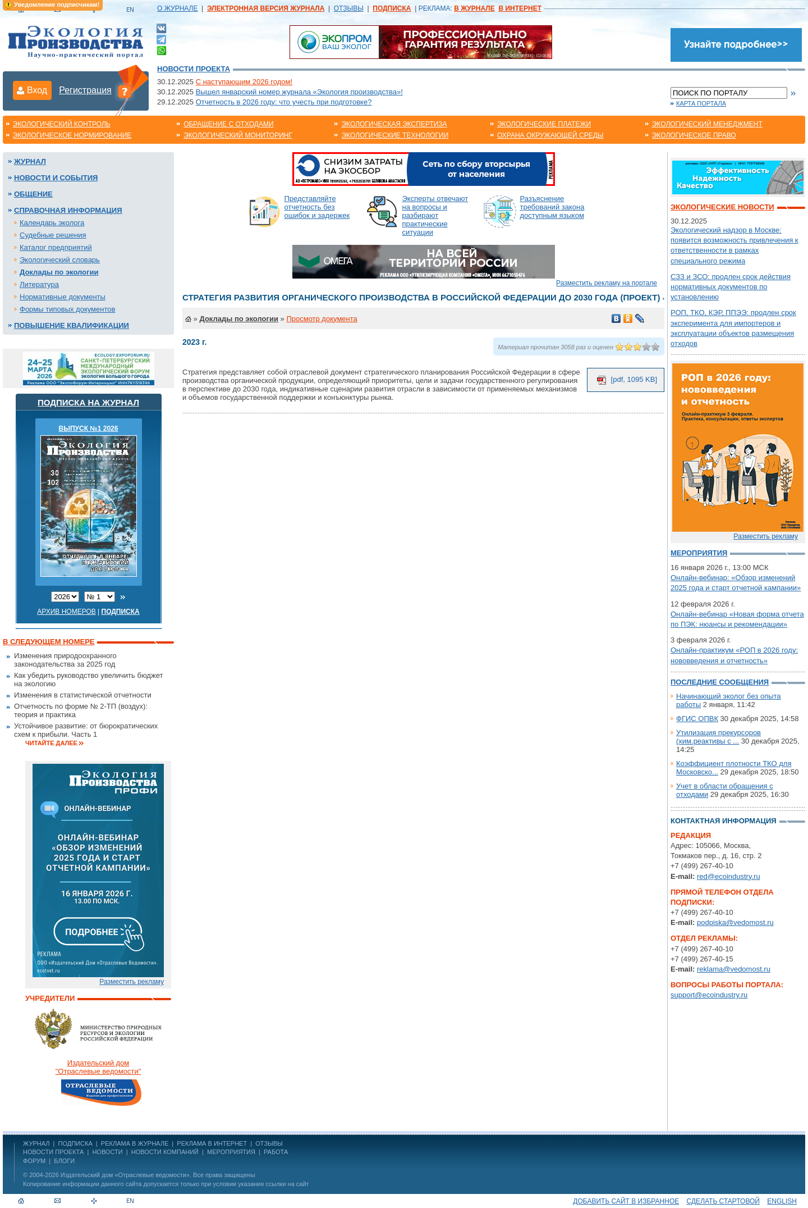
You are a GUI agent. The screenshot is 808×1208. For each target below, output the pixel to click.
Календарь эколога (52, 222)
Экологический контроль (62, 124)
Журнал (30, 161)
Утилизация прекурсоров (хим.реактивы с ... (718, 736)
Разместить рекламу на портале (606, 283)
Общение (33, 194)
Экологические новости (722, 207)
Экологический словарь (60, 260)
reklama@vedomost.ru (733, 969)
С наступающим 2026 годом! (244, 82)
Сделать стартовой (723, 1201)
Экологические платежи (544, 124)
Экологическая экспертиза (394, 124)
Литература (39, 284)
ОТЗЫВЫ (349, 8)
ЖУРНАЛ (36, 1143)
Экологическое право (694, 135)
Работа (276, 1151)
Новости (107, 1151)
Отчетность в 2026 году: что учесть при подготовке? (284, 102)
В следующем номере (48, 641)
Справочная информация (68, 210)
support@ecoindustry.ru (709, 995)
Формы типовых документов (67, 309)
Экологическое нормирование (72, 135)
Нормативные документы (62, 297)
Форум (34, 1160)
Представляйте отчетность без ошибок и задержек (317, 207)
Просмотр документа (321, 318)
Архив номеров (66, 612)
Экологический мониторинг (237, 135)
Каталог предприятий (56, 247)
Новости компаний (165, 1151)
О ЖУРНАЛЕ (177, 8)
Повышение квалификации (71, 325)
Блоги (64, 1160)
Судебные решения (53, 235)
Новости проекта (193, 69)
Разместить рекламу (131, 982)
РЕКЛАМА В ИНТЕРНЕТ (212, 1143)
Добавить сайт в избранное (626, 1201)
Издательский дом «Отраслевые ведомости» (125, 1174)
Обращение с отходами (228, 124)
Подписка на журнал (88, 402)
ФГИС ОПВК (697, 718)
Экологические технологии (394, 135)
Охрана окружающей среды (550, 135)
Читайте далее (51, 743)
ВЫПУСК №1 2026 (88, 428)
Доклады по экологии (59, 272)
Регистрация (85, 90)
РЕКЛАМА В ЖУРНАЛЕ (134, 1143)
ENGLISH (782, 1201)
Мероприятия (699, 553)
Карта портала (701, 103)
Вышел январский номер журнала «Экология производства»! (299, 92)
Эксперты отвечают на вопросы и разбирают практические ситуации (435, 215)
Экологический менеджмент (707, 124)
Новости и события (56, 178)
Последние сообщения (720, 682)
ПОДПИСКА (75, 1143)
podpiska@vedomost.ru (735, 922)
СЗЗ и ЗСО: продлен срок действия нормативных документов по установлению (731, 286)
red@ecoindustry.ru (728, 876)
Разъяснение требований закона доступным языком (552, 207)
